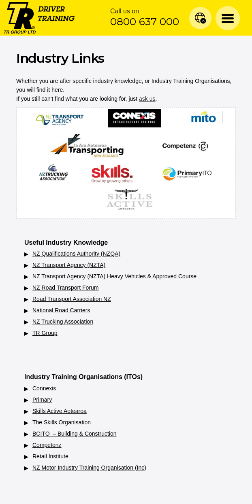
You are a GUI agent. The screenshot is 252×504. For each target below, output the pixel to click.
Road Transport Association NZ (71, 299)
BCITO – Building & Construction (74, 433)
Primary (42, 399)
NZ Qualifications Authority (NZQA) (76, 253)
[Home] (39, 17)
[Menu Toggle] (228, 18)
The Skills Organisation (61, 422)
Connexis (44, 388)
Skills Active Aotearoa (59, 411)
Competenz (47, 445)
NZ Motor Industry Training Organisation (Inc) (89, 467)
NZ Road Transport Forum (65, 287)
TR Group (44, 333)
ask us (147, 98)
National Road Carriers (61, 310)
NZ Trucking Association (62, 321)
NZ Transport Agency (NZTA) (68, 265)
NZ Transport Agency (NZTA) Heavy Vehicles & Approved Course (114, 276)
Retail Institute (50, 456)
